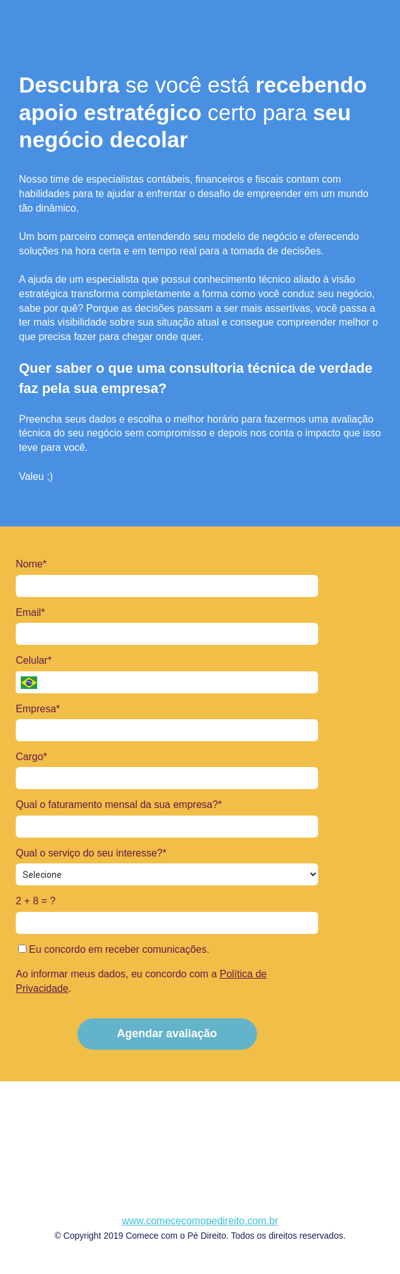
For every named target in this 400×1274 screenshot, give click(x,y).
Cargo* (31, 756)
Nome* (31, 564)
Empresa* (38, 708)
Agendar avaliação (167, 1033)
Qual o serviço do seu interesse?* (91, 853)
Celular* (34, 660)
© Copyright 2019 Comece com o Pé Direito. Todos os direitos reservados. (199, 1236)
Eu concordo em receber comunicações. (114, 949)
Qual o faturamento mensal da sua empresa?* (119, 804)
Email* (30, 612)
